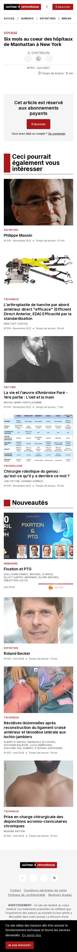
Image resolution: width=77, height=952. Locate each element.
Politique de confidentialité (27, 894)
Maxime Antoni (14, 831)
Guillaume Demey (16, 574)
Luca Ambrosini (41, 745)
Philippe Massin (18, 235)
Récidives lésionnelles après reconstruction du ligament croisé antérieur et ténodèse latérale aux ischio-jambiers (35, 730)
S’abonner (62, 6)
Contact (15, 890)
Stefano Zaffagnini (49, 748)
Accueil (9, 18)
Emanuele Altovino (41, 742)
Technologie (13, 465)
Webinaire (11, 563)
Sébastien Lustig (16, 580)
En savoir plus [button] (31, 935)
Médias (66, 18)
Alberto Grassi (15, 742)
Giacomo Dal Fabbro (18, 748)
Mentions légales (60, 894)
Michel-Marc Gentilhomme (23, 402)
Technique (11, 299)
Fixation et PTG (17, 569)
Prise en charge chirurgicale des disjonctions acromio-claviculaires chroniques (35, 821)
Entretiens (48, 18)
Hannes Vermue (32, 481)
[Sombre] (47, 7)
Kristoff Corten (16, 323)
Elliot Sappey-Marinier (20, 577)
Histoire (10, 387)
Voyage (10, 33)
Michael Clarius (41, 574)
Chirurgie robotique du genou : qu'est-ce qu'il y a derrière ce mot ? (37, 473)
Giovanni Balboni (16, 745)
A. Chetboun (39, 53)
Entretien (11, 229)
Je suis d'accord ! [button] (19, 945)
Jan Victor (12, 481)
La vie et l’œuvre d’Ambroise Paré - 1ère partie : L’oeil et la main (36, 394)
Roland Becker (17, 653)
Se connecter (56, 133)
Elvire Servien (48, 577)
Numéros (27, 18)
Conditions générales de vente (45, 890)
